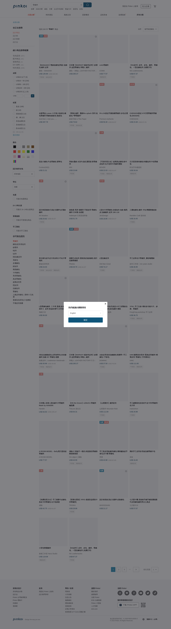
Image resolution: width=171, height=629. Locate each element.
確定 (85, 320)
